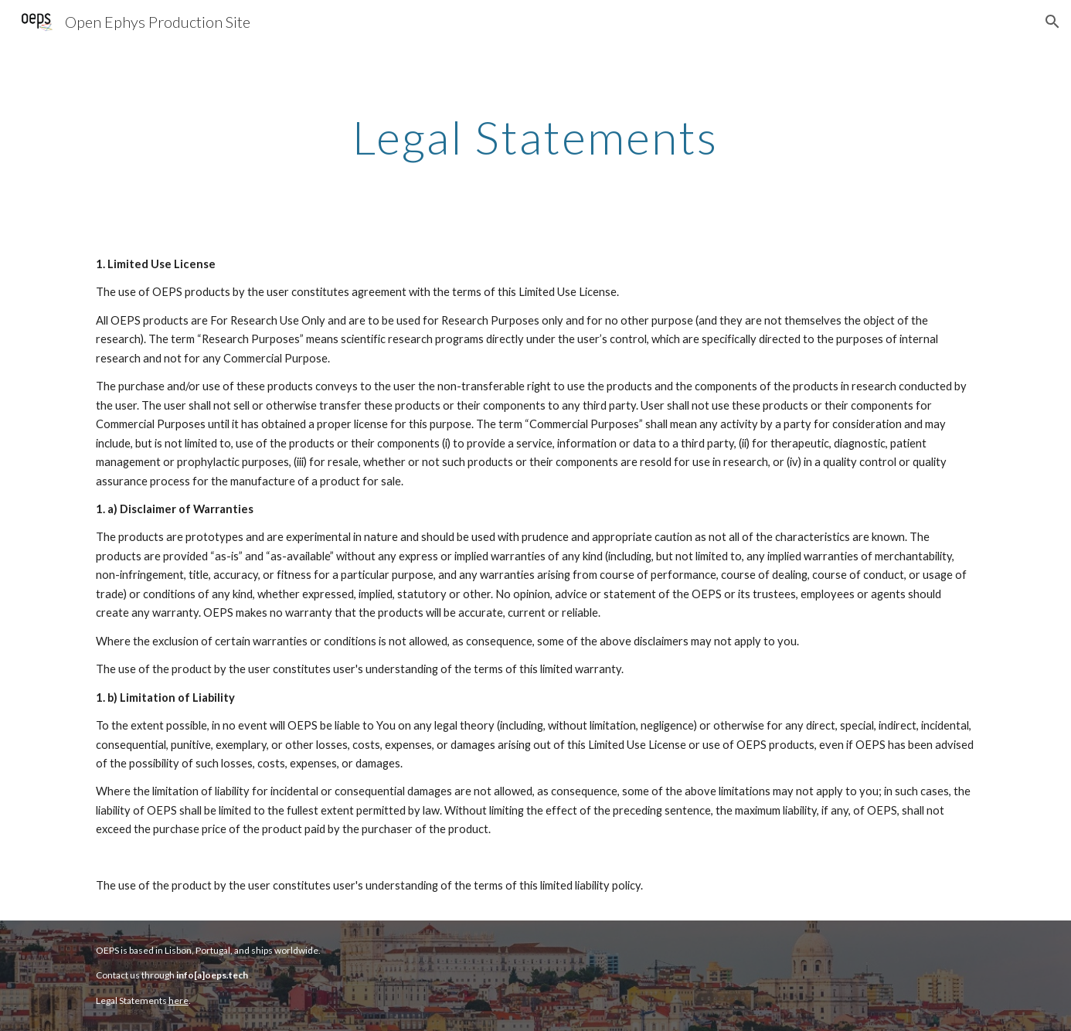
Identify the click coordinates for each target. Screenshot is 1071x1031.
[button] (1052, 21)
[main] (535, 136)
